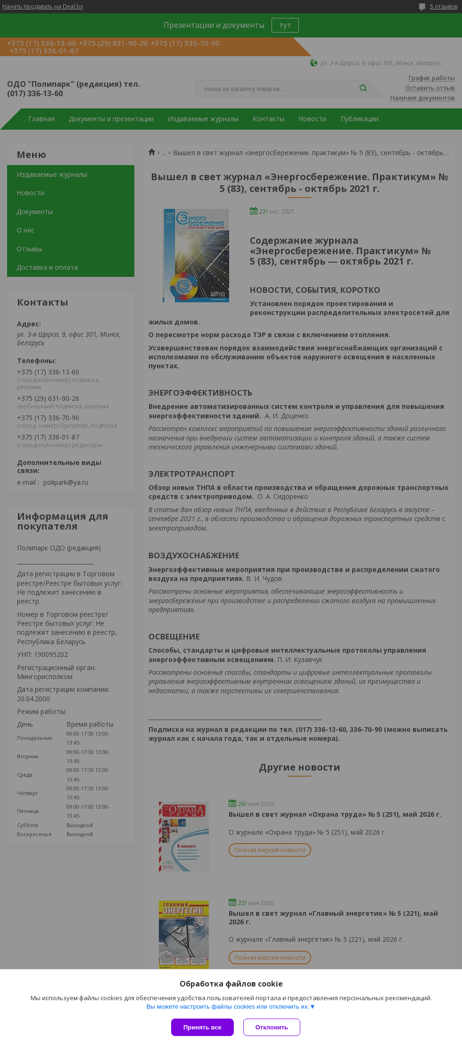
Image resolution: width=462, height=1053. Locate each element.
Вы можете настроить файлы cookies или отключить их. (227, 1006)
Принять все (202, 1027)
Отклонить (272, 1027)
